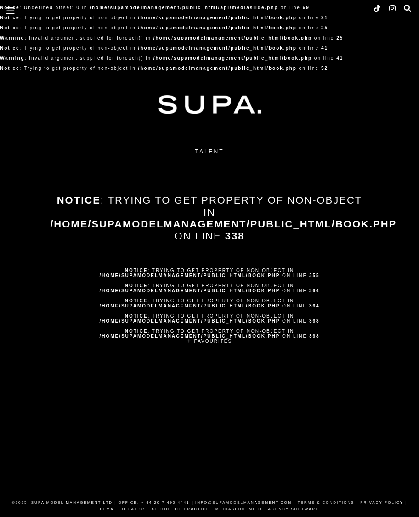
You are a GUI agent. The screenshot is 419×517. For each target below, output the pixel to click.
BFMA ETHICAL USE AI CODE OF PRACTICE (155, 509)
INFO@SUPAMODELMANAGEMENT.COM (243, 502)
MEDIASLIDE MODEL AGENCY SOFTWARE (267, 509)
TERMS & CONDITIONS (326, 502)
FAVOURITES (209, 341)
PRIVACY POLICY (381, 502)
